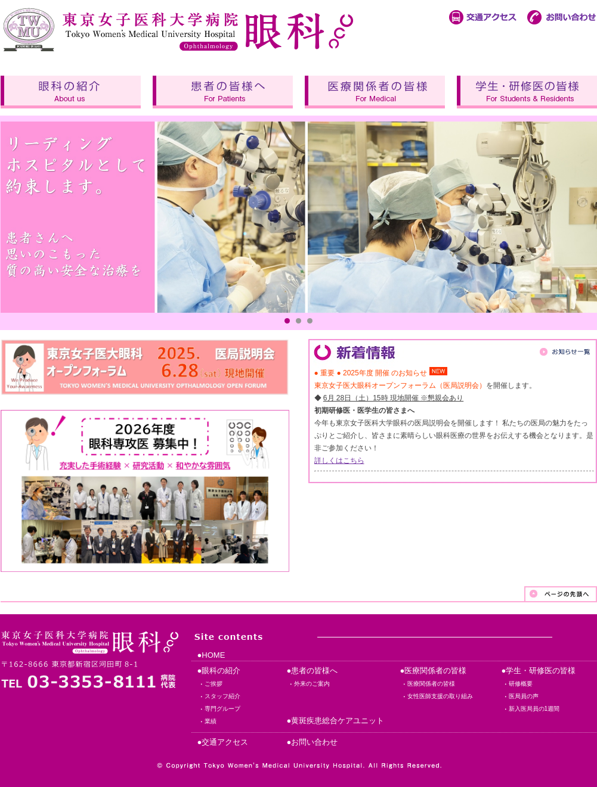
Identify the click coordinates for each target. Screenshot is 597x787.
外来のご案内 (312, 683)
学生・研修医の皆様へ (527, 92)
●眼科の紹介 (219, 670)
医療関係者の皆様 (375, 92)
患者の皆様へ (223, 92)
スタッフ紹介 (222, 696)
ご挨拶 (213, 683)
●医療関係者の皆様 (433, 670)
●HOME (211, 655)
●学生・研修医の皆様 (539, 670)
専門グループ (222, 708)
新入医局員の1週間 (534, 708)
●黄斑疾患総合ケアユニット (336, 720)
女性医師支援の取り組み (440, 696)
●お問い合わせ (312, 742)
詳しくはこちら (339, 460)
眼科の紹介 (71, 92)
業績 (210, 721)
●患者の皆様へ (312, 670)
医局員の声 (524, 696)
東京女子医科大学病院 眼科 (179, 27)
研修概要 (521, 683)
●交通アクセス (223, 742)
